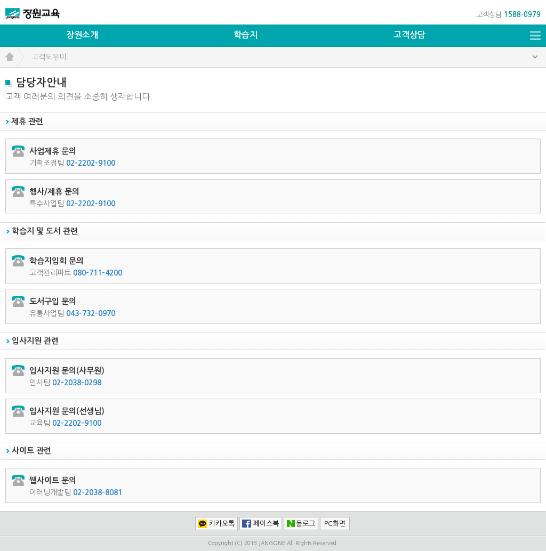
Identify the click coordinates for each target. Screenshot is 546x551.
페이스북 (266, 523)
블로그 (305, 523)
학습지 (246, 35)
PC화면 (335, 523)
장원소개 (82, 35)
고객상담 (409, 35)
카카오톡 (222, 523)
